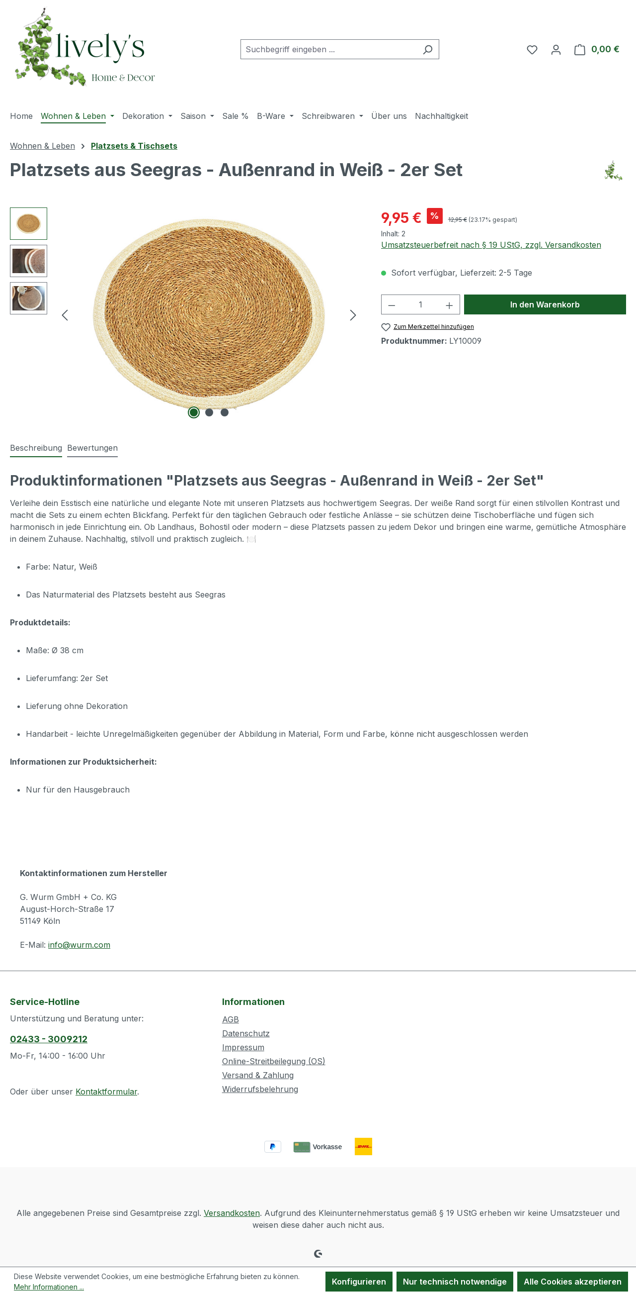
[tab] (36, 448)
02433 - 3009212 (48, 1039)
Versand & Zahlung (258, 1075)
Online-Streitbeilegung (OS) (273, 1061)
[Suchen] (427, 49)
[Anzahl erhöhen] (449, 304)
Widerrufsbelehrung (260, 1089)
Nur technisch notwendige (455, 1282)
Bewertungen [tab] (92, 448)
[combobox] (328, 49)
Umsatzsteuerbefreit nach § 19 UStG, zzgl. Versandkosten (491, 245)
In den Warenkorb (545, 304)
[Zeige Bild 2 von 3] (209, 412)
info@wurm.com (79, 945)
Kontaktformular (106, 1092)
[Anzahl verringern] (391, 304)
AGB (230, 1019)
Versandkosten (232, 1213)
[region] (185, 314)
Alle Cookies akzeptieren (573, 1282)
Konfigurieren (359, 1282)
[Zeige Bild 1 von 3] (194, 412)
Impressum (243, 1047)
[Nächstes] (353, 315)
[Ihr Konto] (556, 49)
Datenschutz (246, 1033)
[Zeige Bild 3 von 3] (225, 412)
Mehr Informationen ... (49, 1287)
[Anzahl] (420, 304)
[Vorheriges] (64, 315)
